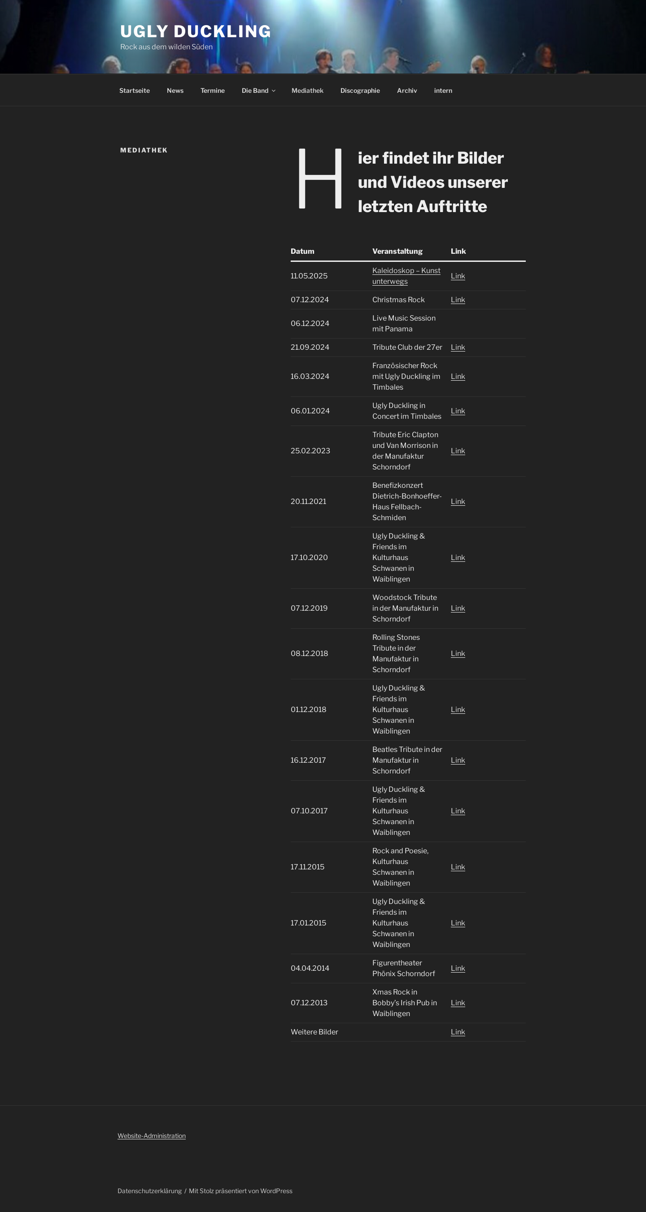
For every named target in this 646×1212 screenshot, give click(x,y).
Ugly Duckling (195, 31)
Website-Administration (152, 1135)
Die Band (259, 90)
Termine (213, 90)
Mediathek (307, 90)
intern (443, 90)
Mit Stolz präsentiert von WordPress (240, 1191)
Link (458, 276)
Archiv (407, 90)
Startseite (134, 90)
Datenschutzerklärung (150, 1191)
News (175, 90)
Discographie (360, 90)
